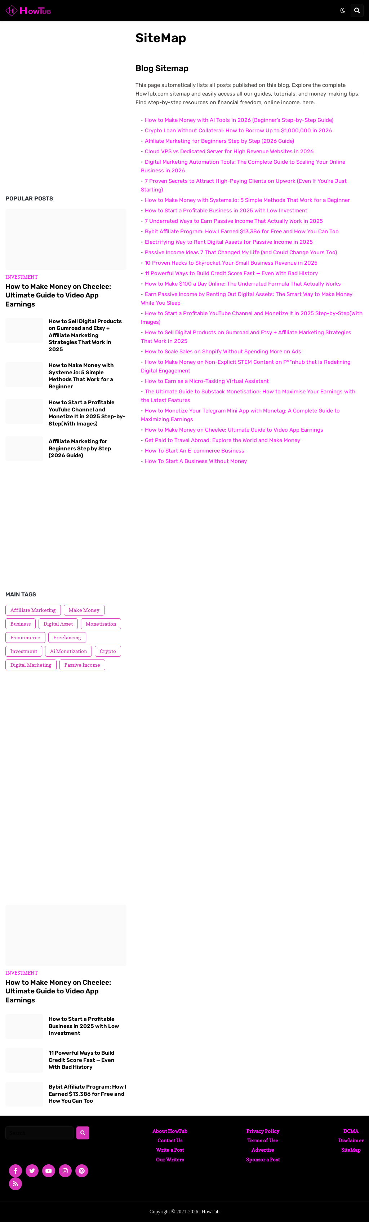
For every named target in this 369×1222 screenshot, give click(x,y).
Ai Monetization (68, 651)
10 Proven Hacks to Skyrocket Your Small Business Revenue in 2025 (231, 263)
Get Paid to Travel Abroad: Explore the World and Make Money (222, 440)
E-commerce (25, 637)
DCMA (351, 1131)
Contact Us (169, 1140)
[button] (343, 10)
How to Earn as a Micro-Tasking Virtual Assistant (207, 381)
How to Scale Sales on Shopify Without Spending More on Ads (223, 351)
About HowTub (169, 1131)
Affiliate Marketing (33, 610)
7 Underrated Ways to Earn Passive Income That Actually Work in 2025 (234, 221)
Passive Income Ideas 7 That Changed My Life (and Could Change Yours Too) (241, 252)
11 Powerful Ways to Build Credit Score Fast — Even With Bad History (231, 273)
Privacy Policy (262, 1131)
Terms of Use (262, 1140)
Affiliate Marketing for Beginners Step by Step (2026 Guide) (219, 141)
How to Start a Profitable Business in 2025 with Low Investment (226, 210)
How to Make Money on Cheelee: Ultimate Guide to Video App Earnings (234, 430)
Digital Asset (58, 624)
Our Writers (170, 1159)
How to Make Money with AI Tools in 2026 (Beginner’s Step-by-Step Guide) (239, 120)
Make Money (84, 610)
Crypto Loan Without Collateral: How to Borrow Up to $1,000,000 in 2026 (238, 130)
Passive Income (82, 665)
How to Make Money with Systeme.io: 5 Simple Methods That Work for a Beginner (247, 200)
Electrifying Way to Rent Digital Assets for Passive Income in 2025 (229, 242)
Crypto (108, 651)
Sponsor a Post (263, 1159)
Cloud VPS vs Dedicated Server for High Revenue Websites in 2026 (229, 151)
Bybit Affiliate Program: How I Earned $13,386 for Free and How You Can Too (242, 231)
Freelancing (67, 637)
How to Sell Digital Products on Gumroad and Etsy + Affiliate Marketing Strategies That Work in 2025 (85, 335)
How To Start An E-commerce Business (194, 450)
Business (20, 624)
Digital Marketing (31, 665)
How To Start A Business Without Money (196, 461)
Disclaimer (351, 1140)
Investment (23, 651)
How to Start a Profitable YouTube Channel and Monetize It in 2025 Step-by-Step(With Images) (87, 413)
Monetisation (101, 624)
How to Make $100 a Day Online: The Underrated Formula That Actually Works (243, 284)
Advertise (263, 1150)
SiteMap (351, 1150)
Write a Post (170, 1150)
